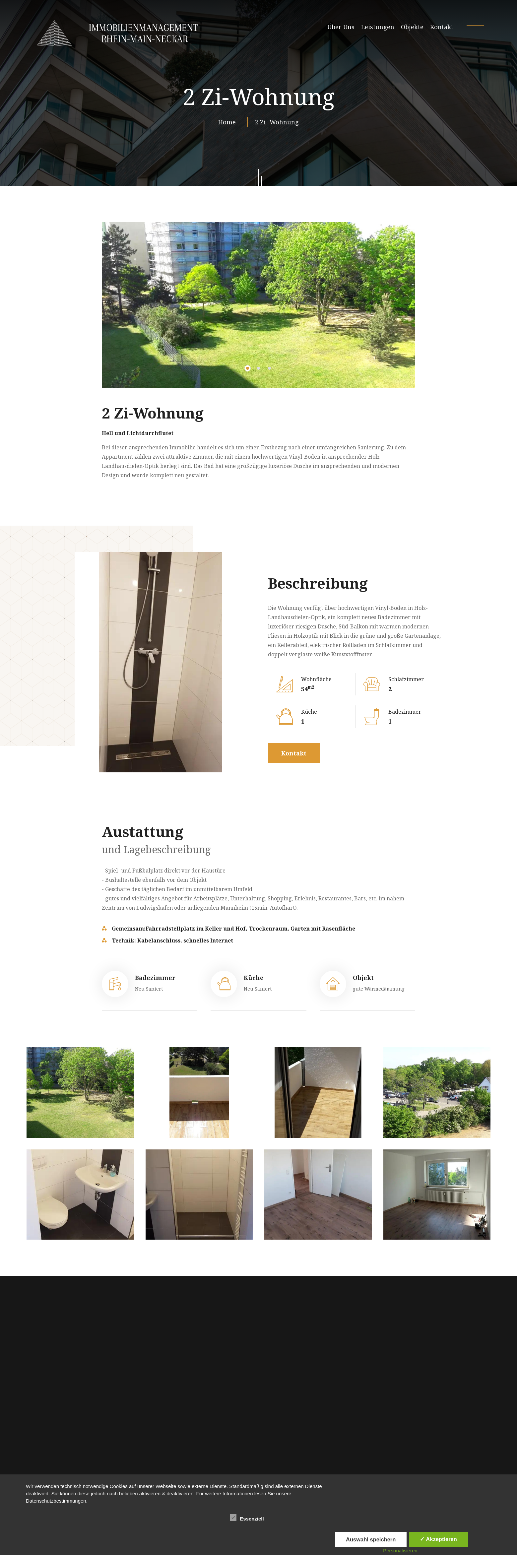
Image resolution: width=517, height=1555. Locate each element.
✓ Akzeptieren (438, 1539)
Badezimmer (155, 978)
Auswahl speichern (371, 1539)
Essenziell (247, 1518)
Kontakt (441, 27)
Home (228, 122)
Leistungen (377, 27)
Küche (254, 978)
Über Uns (341, 27)
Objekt (363, 978)
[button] (247, 368)
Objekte (412, 27)
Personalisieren (400, 1550)
